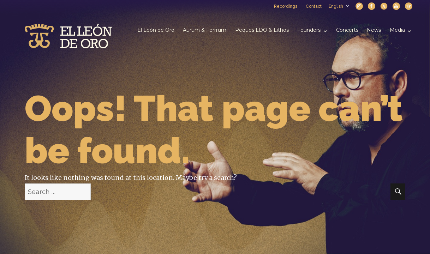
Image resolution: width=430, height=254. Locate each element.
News (374, 30)
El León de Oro (155, 30)
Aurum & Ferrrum (204, 30)
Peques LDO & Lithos (262, 30)
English (338, 6)
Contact (314, 6)
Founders (309, 30)
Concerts (347, 30)
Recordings (285, 6)
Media (397, 30)
